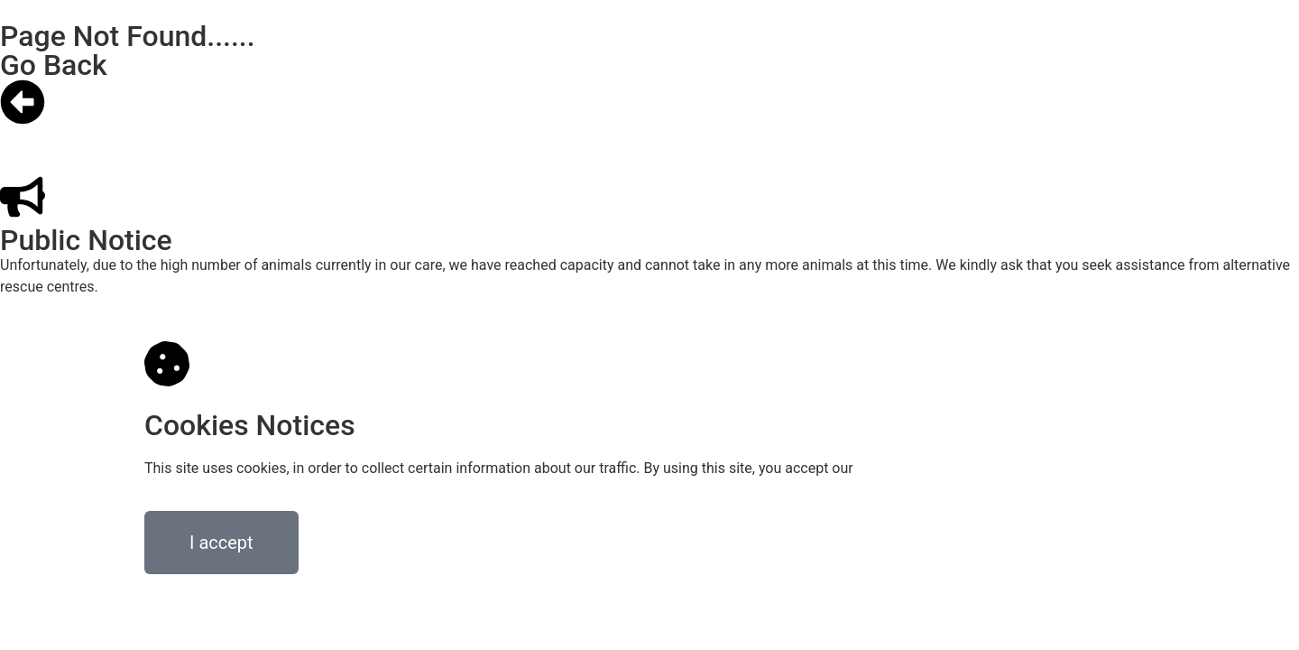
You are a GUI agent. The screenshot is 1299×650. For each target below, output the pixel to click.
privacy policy (900, 468)
